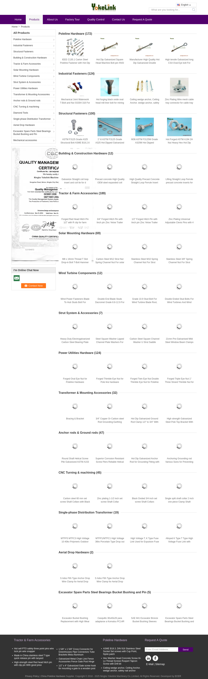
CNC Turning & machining (26, 106)
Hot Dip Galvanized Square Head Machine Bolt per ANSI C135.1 (110, 63)
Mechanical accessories (25, 140)
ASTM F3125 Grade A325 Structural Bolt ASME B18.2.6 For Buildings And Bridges (75, 142)
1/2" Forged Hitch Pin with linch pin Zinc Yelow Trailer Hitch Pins (144, 222)
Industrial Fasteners (23, 45)
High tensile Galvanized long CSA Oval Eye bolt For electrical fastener (179, 63)
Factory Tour (72, 19)
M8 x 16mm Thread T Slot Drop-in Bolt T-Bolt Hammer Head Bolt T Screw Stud (75, 262)
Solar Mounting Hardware (26, 70)
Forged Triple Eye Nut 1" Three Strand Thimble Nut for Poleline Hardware (179, 382)
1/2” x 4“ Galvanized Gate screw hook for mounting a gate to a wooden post (77, 667)
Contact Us (118, 19)
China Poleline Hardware (53, 676)
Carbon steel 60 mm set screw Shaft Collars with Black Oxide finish (75, 501)
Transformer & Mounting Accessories (31, 94)
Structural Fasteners (23, 51)
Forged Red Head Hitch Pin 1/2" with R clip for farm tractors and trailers (75, 222)
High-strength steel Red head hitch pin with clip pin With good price (33, 663)
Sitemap (160, 664)
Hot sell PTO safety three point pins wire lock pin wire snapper (34, 650)
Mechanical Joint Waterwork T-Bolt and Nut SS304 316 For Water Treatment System (75, 102)
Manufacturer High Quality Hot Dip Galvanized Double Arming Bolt (144, 63)
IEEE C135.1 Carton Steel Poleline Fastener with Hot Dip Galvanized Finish (75, 63)
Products (34, 19)
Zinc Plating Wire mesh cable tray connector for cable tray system (179, 102)
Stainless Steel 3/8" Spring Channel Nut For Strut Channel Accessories (179, 262)
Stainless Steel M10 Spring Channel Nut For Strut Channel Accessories (144, 262)
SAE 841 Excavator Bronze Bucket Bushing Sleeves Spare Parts (144, 621)
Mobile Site (151, 668)
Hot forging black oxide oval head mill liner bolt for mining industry (110, 102)
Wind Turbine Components (26, 76)
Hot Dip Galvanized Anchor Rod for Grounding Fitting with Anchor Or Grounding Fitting (144, 462)
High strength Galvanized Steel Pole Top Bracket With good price (179, 422)
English (186, 5)
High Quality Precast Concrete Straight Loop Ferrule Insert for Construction (144, 182)
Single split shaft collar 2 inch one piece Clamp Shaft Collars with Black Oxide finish (179, 501)
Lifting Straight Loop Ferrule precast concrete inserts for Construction (179, 182)
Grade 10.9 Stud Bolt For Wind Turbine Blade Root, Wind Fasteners (144, 302)
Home (18, 19)
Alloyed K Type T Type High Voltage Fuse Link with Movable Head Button (179, 541)
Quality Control (96, 19)
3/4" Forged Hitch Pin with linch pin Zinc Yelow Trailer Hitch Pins (110, 222)
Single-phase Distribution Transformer (32, 119)
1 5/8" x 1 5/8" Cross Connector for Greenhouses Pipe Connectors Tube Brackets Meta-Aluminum (77, 652)
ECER (178, 676)
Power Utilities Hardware (25, 88)
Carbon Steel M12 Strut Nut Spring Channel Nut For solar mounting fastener (109, 262)
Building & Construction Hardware (30, 57)
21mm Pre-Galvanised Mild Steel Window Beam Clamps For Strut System (179, 342)
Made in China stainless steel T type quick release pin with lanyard (32, 657)
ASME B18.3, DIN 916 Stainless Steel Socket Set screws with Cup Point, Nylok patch (122, 651)
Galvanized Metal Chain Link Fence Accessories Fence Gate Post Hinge (76, 660)
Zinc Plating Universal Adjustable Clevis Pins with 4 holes (179, 222)
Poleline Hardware (22, 39)
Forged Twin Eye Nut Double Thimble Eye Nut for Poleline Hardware (144, 382)
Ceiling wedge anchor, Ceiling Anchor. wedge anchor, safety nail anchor (144, 102)
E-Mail (149, 664)
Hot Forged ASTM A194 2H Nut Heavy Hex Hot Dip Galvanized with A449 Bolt (179, 142)
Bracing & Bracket (75, 418)
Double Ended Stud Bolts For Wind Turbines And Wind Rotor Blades (179, 302)
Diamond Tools (20, 113)
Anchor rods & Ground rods (26, 100)
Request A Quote (142, 19)
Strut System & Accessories (27, 82)
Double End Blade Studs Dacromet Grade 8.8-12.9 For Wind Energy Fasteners (109, 302)
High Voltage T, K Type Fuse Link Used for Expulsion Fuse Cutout (144, 541)
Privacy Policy (32, 676)
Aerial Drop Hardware (24, 125)
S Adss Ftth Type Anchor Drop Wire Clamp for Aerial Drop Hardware (75, 581)
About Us (52, 19)
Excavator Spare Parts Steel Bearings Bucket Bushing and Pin (32, 132)
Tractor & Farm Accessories (27, 64)
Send (185, 649)
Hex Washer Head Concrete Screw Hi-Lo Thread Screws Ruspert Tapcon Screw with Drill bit (122, 661)
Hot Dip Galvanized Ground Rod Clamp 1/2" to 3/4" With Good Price (144, 422)
